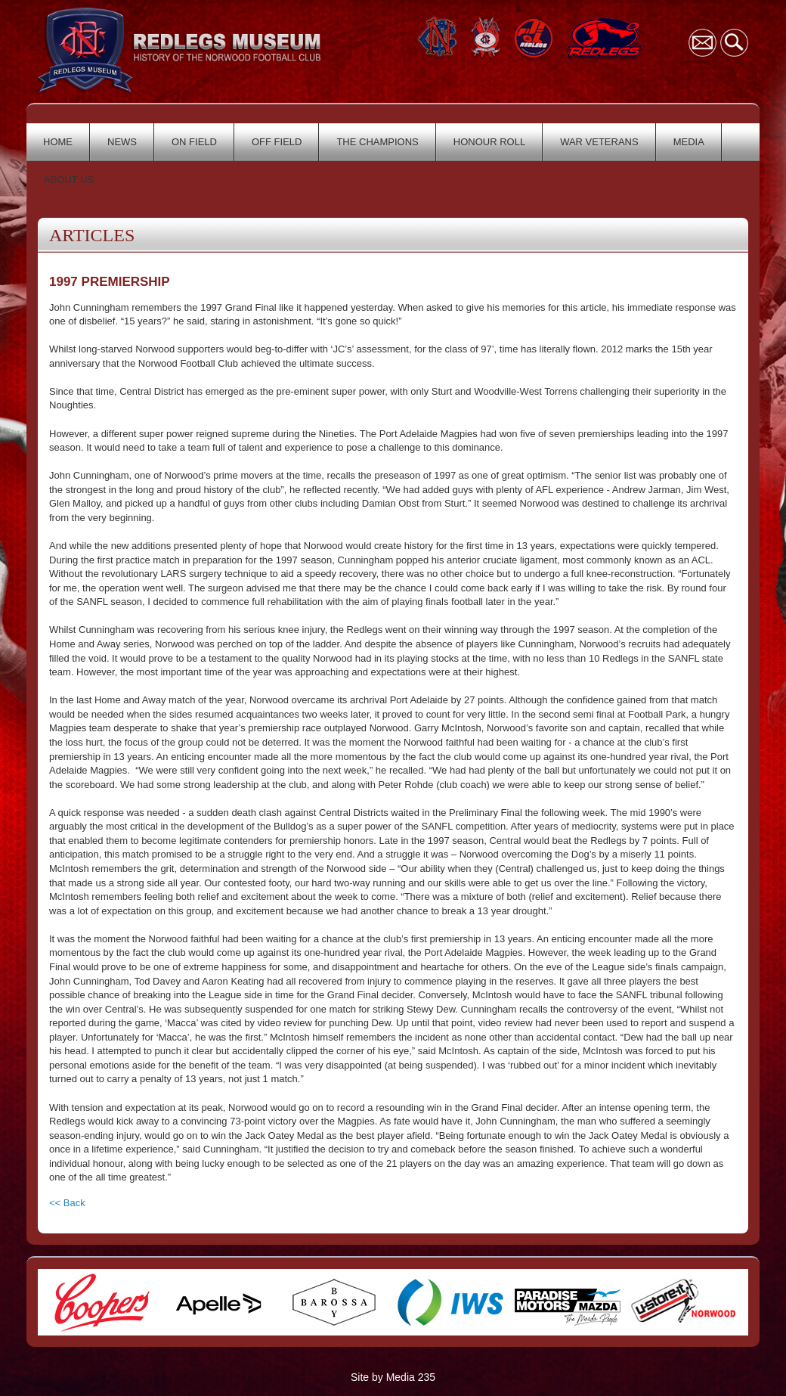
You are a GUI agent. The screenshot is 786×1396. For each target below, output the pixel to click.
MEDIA (688, 141)
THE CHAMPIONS (377, 141)
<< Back (67, 1202)
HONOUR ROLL (489, 141)
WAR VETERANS (599, 141)
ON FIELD (194, 141)
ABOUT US (69, 179)
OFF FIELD (277, 141)
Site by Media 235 (393, 1377)
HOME (58, 141)
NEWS (122, 141)
